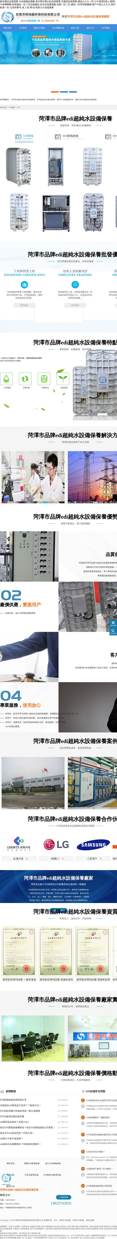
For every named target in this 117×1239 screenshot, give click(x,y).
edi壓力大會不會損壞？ (11, 1138)
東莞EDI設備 (65, 1220)
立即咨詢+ (24, 305)
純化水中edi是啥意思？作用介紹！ (17, 1133)
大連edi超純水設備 (96, 1226)
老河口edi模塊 (14, 1226)
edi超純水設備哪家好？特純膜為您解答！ (20, 1144)
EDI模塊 (22, 28)
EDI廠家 (12, 107)
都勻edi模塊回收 (82, 1226)
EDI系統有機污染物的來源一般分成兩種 (20, 1111)
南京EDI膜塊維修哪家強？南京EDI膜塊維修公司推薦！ (27, 1127)
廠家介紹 (10, 1186)
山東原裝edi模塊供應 (53, 1229)
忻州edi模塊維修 (47, 1226)
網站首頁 (8, 28)
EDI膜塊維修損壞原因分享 (13, 1100)
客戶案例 (106, 28)
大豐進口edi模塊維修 (21, 1229)
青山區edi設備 (59, 1226)
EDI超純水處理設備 (52, 1175)
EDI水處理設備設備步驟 (12, 1116)
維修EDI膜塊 (39, 28)
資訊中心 (90, 28)
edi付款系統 (70, 1226)
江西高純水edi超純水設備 (30, 1226)
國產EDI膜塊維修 (32, 1163)
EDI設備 (10, 1175)
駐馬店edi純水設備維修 (89, 1229)
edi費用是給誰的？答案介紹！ (15, 1122)
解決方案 (75, 28)
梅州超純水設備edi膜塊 (71, 1229)
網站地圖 (90, 1220)
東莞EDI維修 (78, 1220)
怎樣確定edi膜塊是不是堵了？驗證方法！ (20, 1105)
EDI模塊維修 (73, 137)
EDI (30, 17)
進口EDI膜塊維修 (53, 1163)
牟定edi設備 (103, 1229)
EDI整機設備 (58, 28)
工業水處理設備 (31, 1175)
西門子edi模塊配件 (37, 1229)
